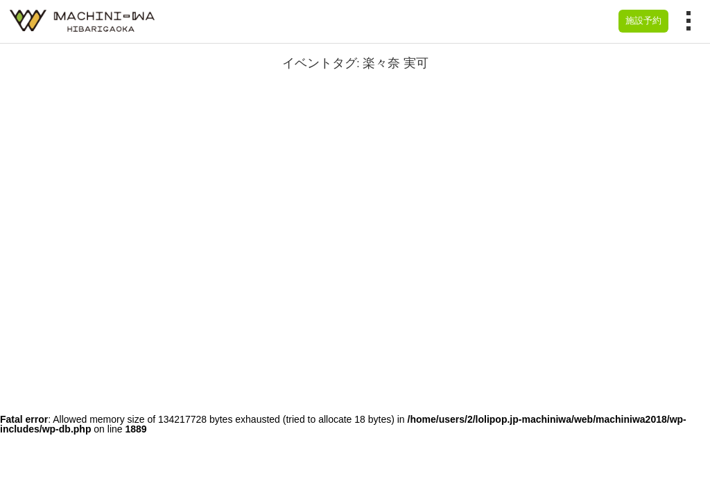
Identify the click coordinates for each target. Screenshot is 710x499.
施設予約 (643, 21)
